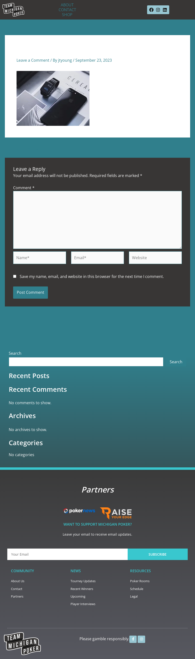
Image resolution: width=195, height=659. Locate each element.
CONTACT (67, 9)
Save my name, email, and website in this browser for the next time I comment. (92, 276)
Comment (24, 187)
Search (15, 353)
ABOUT (67, 4)
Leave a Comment (33, 60)
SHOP (67, 14)
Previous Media (21, 148)
